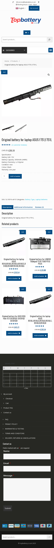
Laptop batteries (41, 199)
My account (7, 394)
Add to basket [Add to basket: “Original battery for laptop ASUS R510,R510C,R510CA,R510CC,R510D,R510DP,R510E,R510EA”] (13, 278)
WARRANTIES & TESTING (14, 429)
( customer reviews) (19, 145)
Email (7, 463)
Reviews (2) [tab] (39, 207)
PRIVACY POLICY (11, 424)
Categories (9, 50)
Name (6, 451)
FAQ (6, 419)
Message (8, 475)
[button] (50, 50)
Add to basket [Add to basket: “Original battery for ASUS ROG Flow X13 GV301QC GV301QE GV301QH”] (13, 333)
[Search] (49, 40)
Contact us (7, 412)
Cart (7, 403)
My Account (34, 8)
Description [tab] (7, 207)
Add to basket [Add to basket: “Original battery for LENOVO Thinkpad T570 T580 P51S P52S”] (39, 276)
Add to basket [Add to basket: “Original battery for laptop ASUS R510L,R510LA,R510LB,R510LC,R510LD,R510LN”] (39, 335)
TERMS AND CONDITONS (14, 433)
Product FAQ (8, 408)
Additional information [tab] (23, 207)
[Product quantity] (5, 176)
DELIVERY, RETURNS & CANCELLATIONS (20, 438)
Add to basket (15, 176)
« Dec (26, 388)
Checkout (9, 399)
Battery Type (29, 199)
